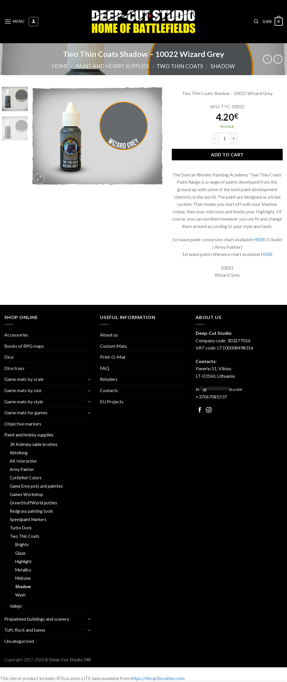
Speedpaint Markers (28, 519)
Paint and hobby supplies (112, 66)
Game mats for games (25, 412)
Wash (20, 594)
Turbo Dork (21, 527)
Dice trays (14, 368)
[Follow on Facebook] (200, 410)
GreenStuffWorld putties (33, 502)
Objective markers (22, 423)
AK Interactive (23, 461)
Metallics (23, 569)
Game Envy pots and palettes (36, 486)
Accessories (16, 334)
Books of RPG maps (24, 346)
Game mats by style (23, 401)
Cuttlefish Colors (26, 477)
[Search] (256, 21)
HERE (259, 239)
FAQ (104, 368)
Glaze (20, 553)
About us (109, 334)
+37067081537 (211, 396)
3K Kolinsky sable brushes (33, 444)
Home (60, 66)
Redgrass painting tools (31, 511)
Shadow (223, 66)
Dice (9, 357)
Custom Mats (113, 346)
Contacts (109, 390)
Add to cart (227, 154)
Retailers (109, 379)
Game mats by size (22, 390)
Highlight (23, 561)
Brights (22, 544)
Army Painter (22, 469)
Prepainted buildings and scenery (36, 619)
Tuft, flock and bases (24, 629)
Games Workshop (26, 494)
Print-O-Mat (113, 357)
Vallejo (16, 606)
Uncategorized (19, 641)
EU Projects (112, 401)
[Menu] (14, 21)
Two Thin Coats (180, 66)
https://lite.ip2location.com (157, 678)
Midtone (23, 578)
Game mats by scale (24, 379)
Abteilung (19, 452)
